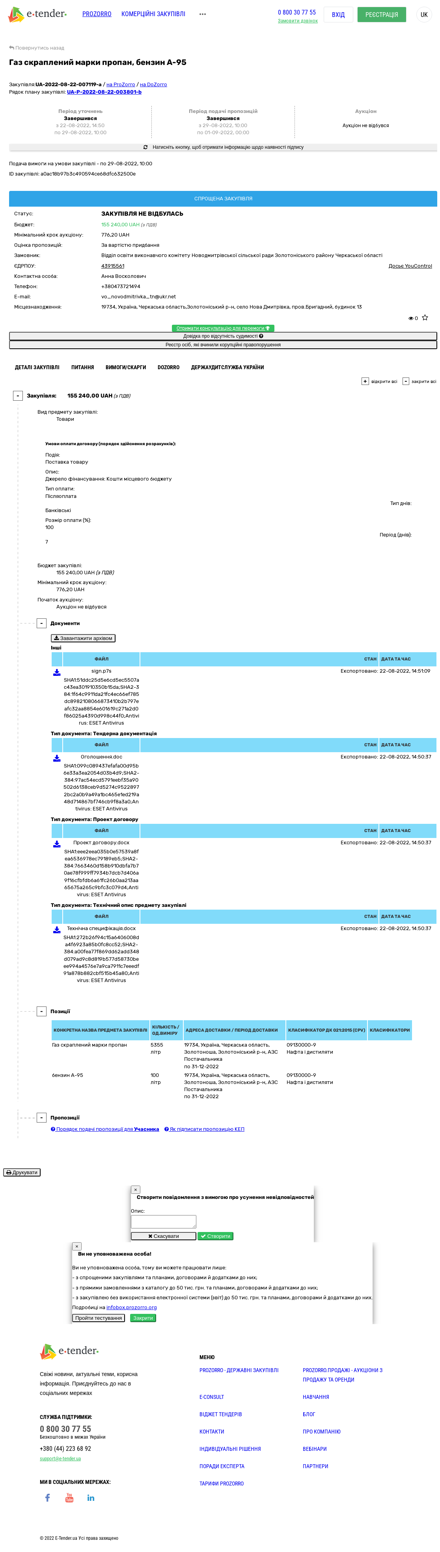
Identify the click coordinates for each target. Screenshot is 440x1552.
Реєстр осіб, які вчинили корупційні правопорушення (223, 345)
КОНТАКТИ (211, 1434)
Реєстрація (381, 15)
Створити (215, 1238)
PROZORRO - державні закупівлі (239, 1372)
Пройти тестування (98, 1320)
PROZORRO (97, 14)
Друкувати (21, 1172)
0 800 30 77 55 (297, 13)
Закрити (143, 1320)
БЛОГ (309, 1416)
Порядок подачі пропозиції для (105, 1129)
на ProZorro (120, 84)
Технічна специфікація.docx (101, 928)
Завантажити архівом (83, 638)
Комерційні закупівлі (153, 14)
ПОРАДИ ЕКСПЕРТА (221, 1468)
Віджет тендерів (220, 1416)
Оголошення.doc (101, 757)
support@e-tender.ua (60, 1461)
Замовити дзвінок (298, 22)
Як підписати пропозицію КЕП (204, 1129)
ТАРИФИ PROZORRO (221, 1486)
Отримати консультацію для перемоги (223, 328)
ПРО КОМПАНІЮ (322, 1434)
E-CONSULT (211, 1399)
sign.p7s (101, 671)
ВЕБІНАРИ (315, 1451)
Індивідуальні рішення (230, 1451)
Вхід (338, 15)
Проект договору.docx (101, 842)
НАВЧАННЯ (316, 1399)
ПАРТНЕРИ (315, 1468)
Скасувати (163, 1238)
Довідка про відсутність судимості (223, 336)
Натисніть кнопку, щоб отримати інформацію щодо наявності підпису (224, 147)
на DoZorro (153, 84)
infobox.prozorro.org (131, 1310)
